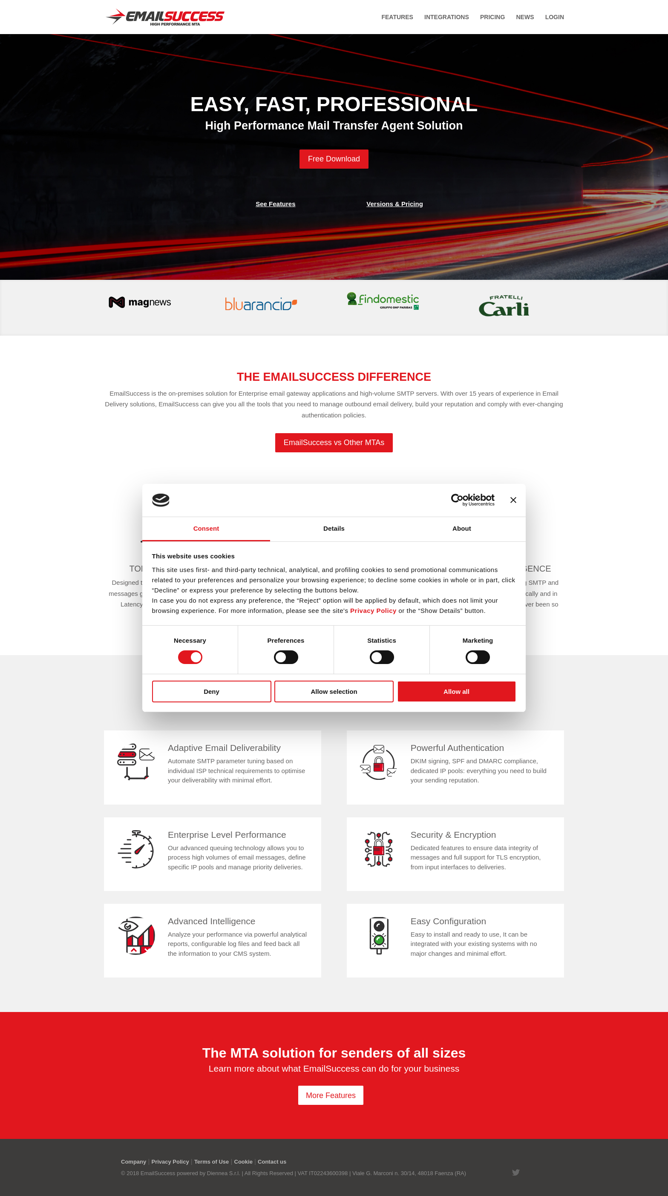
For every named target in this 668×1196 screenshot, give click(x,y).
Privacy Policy (170, 1162)
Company (133, 1162)
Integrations (446, 17)
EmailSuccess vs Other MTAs (334, 442)
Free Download (334, 159)
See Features (275, 203)
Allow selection (334, 691)
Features (397, 17)
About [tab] (461, 528)
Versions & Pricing (394, 203)
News (525, 17)
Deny (211, 691)
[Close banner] (513, 500)
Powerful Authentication (457, 748)
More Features (331, 1095)
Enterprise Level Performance (227, 835)
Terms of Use (211, 1162)
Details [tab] (334, 528)
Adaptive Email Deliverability (224, 748)
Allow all (456, 691)
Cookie (243, 1162)
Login (554, 17)
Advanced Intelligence (211, 921)
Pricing (492, 17)
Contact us (272, 1162)
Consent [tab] (206, 528)
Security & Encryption (453, 835)
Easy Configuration (448, 921)
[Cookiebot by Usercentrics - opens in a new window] (457, 500)
